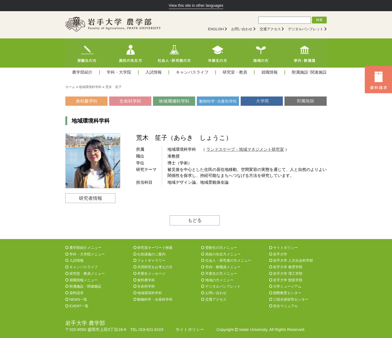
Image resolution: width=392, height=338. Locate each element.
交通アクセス (270, 29)
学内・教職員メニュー (221, 267)
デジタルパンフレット (305, 29)
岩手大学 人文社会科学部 (291, 260)
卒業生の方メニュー (219, 273)
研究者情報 (90, 198)
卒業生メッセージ (149, 273)
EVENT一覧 (76, 306)
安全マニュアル (283, 306)
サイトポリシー (283, 248)
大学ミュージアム (285, 286)
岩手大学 (278, 254)
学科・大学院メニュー (85, 254)
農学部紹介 (82, 72)
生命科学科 (144, 286)
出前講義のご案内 (149, 254)
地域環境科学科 (147, 293)
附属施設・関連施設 (83, 286)
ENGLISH (216, 29)
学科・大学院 (119, 72)
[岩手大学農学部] (113, 25)
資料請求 (74, 293)
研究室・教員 (235, 72)
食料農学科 (144, 280)
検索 (319, 20)
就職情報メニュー (81, 280)
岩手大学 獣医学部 (285, 280)
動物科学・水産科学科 (153, 299)
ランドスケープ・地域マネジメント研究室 (245, 149)
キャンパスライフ (192, 72)
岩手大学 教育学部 (285, 267)
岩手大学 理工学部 (285, 273)
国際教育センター (285, 293)
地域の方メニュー (217, 280)
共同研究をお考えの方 (153, 267)
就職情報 (269, 72)
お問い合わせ (241, 29)
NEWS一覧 (76, 299)
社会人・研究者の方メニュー (226, 260)
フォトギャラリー (149, 260)
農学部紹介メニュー (83, 248)
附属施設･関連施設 (309, 72)
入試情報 (153, 72)
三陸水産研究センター (289, 299)
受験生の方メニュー (219, 248)
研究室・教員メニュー (85, 273)
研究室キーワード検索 (153, 248)
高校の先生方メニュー (221, 254)
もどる (195, 220)
